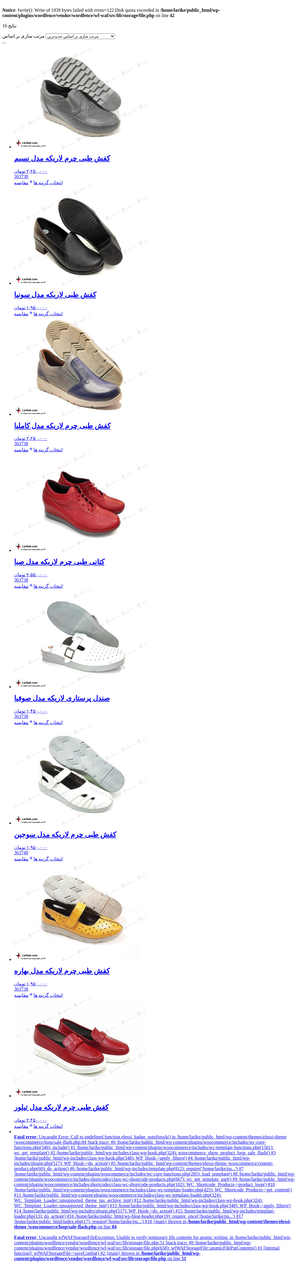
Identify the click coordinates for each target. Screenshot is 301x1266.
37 (21, 176)
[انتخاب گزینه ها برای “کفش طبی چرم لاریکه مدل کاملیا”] (46, 449)
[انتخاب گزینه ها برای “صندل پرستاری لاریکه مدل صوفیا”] (46, 722)
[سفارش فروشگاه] (80, 36)
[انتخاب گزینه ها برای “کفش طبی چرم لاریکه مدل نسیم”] (46, 182)
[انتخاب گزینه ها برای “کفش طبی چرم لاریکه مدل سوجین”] (46, 858)
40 (26, 852)
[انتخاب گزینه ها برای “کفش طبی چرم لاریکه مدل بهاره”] (46, 995)
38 (26, 176)
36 (16, 176)
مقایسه (21, 182)
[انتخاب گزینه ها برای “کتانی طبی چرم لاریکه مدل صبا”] (46, 586)
